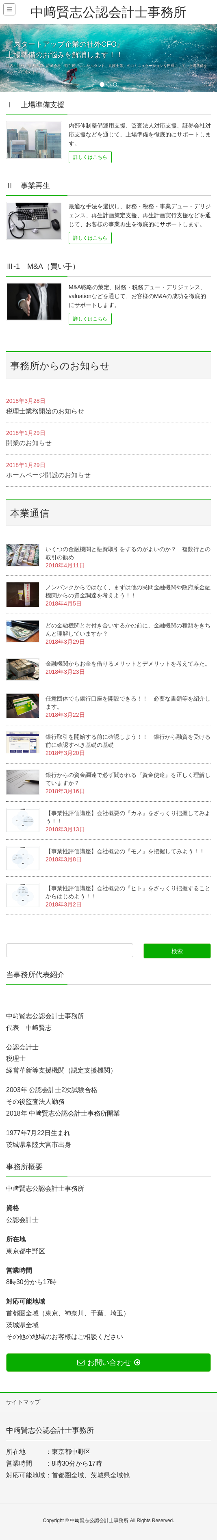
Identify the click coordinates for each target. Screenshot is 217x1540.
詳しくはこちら (90, 157)
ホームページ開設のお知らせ (48, 475)
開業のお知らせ (29, 442)
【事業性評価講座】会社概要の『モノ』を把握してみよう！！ (125, 851)
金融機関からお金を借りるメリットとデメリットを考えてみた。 (128, 663)
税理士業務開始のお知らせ (45, 411)
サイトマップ (23, 1402)
